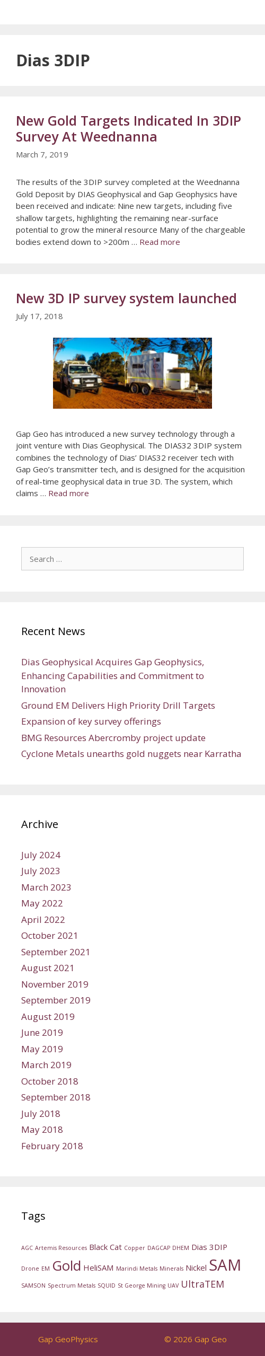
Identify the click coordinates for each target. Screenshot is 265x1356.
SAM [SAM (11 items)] (225, 1264)
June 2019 (42, 1032)
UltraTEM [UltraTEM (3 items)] (202, 1284)
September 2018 (56, 1097)
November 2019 (55, 984)
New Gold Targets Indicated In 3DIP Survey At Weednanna (128, 128)
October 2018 (49, 1081)
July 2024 (40, 855)
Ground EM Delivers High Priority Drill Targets (118, 705)
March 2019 (46, 1065)
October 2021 (49, 935)
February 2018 (52, 1146)
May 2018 (42, 1129)
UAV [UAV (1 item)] (173, 1285)
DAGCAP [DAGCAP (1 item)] (158, 1248)
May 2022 (42, 903)
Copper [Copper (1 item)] (134, 1248)
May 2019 (42, 1049)
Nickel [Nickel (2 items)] (196, 1267)
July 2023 (40, 871)
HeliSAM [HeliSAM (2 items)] (98, 1267)
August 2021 (48, 968)
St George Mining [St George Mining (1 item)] (141, 1285)
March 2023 (46, 887)
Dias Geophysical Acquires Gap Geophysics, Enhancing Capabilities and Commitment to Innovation (112, 675)
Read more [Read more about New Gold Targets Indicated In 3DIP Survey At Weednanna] (159, 241)
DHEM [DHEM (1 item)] (180, 1248)
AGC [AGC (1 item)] (27, 1248)
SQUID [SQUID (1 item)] (107, 1285)
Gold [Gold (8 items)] (66, 1265)
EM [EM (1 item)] (45, 1268)
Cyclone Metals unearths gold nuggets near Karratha (131, 753)
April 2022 (43, 919)
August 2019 (48, 1016)
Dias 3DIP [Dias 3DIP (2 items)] (209, 1246)
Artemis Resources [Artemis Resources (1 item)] (61, 1248)
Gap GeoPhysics (68, 1339)
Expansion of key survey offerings (91, 721)
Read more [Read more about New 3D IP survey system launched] (68, 493)
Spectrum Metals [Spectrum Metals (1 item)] (71, 1285)
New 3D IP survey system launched (126, 298)
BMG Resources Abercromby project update (113, 738)
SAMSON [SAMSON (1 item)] (33, 1285)
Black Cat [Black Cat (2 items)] (105, 1246)
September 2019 (56, 1000)
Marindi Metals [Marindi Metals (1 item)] (136, 1268)
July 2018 (40, 1113)
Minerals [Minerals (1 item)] (171, 1268)
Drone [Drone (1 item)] (30, 1268)
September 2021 (56, 952)
